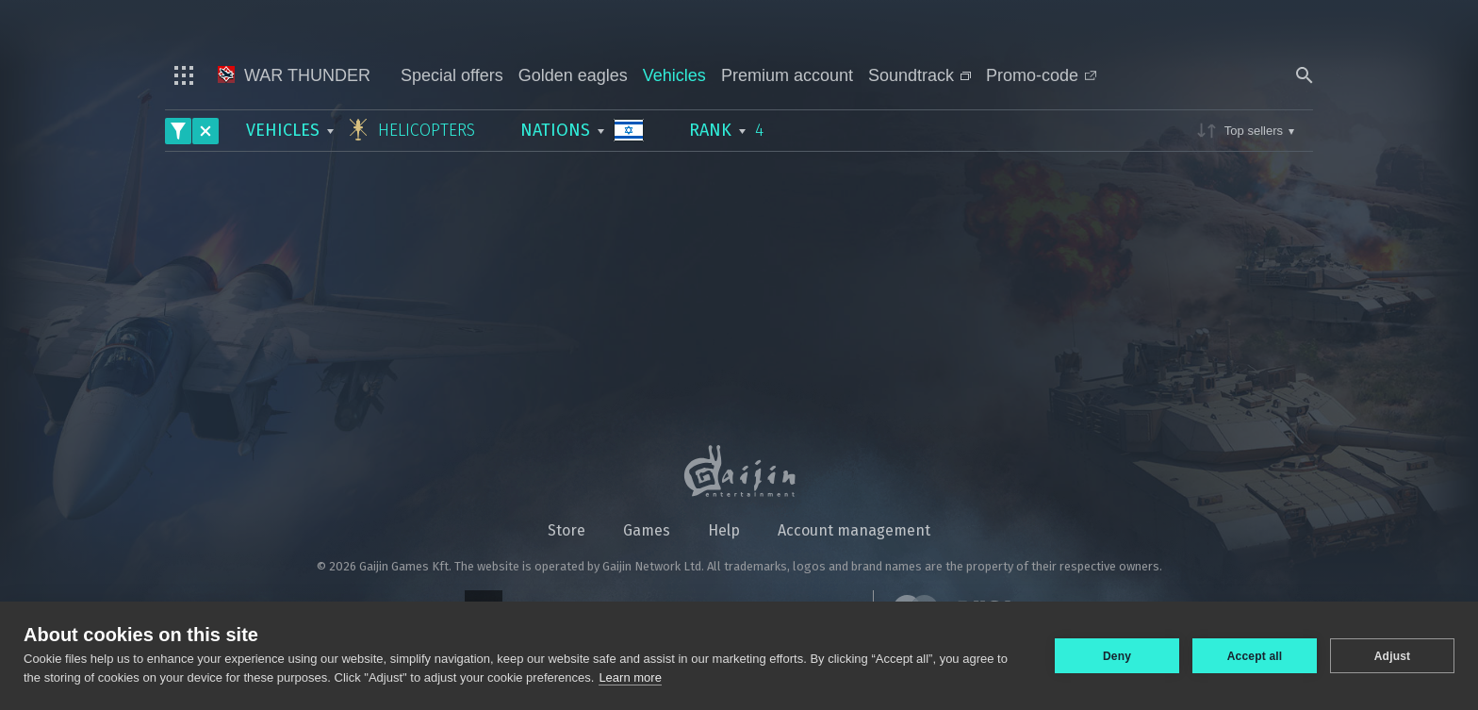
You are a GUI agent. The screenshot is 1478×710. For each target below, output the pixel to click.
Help (724, 530)
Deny (1117, 656)
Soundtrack (919, 75)
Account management (854, 530)
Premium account (787, 75)
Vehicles (674, 75)
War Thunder (294, 75)
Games (646, 530)
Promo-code (1041, 75)
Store (566, 530)
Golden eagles (573, 75)
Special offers (452, 75)
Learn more (630, 677)
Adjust (1392, 656)
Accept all (1255, 656)
